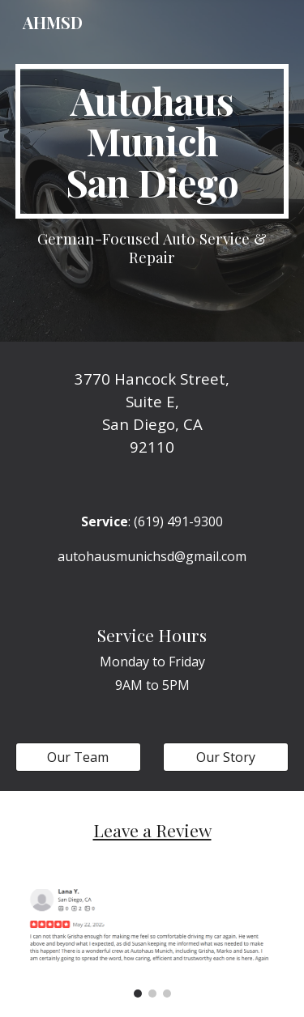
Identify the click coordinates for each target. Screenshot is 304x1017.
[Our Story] (226, 757)
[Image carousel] (152, 943)
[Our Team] (78, 757)
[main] (152, 141)
